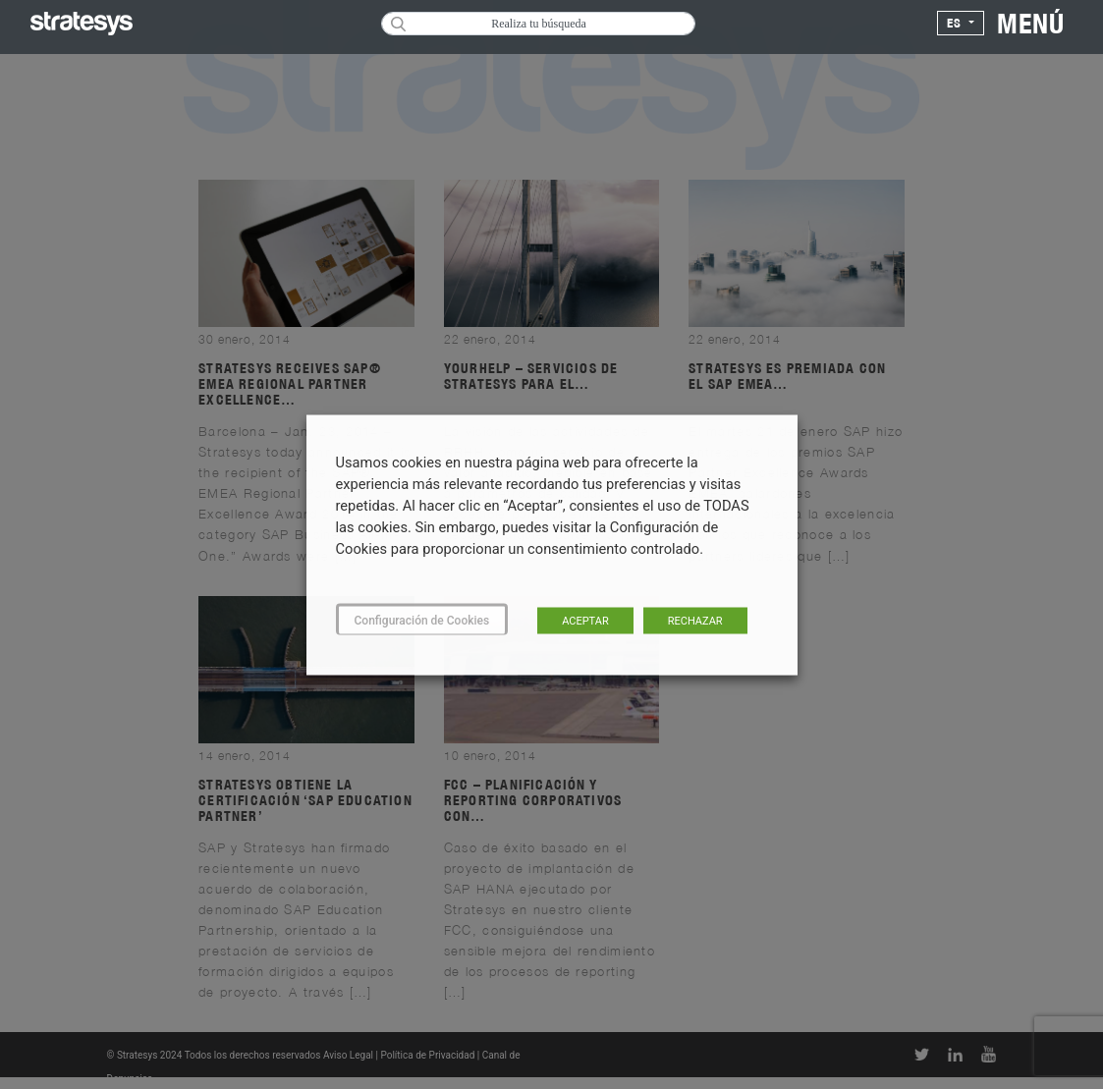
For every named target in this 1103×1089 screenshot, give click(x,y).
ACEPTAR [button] (585, 620)
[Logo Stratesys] (81, 23)
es (956, 23)
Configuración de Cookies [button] (422, 619)
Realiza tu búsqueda (538, 23)
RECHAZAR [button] (695, 620)
